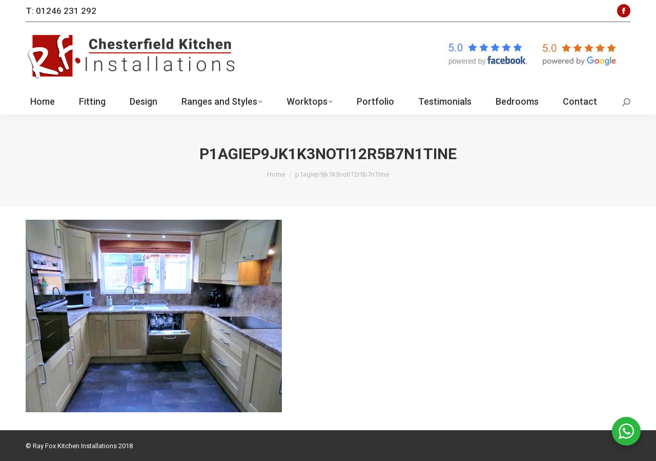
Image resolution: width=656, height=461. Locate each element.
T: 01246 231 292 (61, 11)
